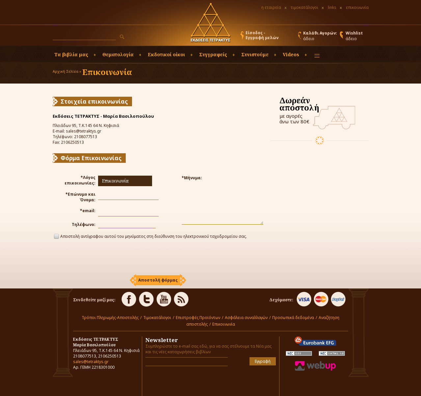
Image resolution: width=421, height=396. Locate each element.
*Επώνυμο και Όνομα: (80, 197)
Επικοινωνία (223, 324)
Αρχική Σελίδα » (67, 71)
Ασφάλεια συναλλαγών (246, 317)
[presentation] (158, 257)
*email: (87, 210)
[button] (122, 37)
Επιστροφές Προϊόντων (198, 317)
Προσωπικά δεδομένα (293, 317)
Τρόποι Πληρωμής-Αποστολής (110, 317)
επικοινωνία (357, 7)
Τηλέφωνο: (83, 224)
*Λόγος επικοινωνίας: (80, 180)
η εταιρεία (271, 7)
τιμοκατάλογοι (304, 7)
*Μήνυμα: (192, 178)
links (332, 7)
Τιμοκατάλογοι (157, 317)
